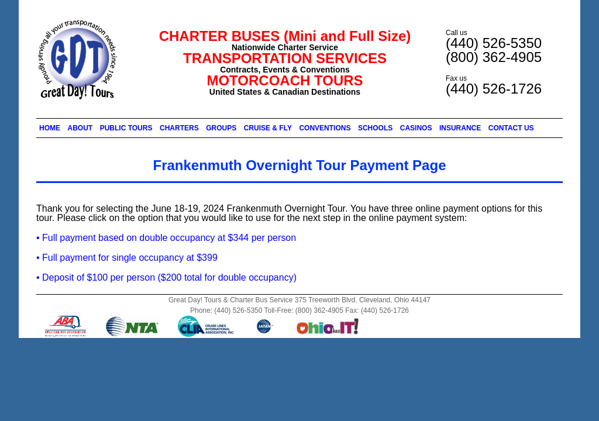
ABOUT (80, 128)
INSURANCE (460, 128)
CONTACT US (511, 128)
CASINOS (416, 128)
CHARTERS (179, 128)
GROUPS (221, 128)
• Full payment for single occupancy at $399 (127, 258)
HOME (49, 128)
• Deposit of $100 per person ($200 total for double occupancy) (166, 277)
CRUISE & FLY (268, 128)
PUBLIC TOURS (126, 128)
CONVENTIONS (324, 128)
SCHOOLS (375, 128)
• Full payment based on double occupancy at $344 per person (166, 238)
